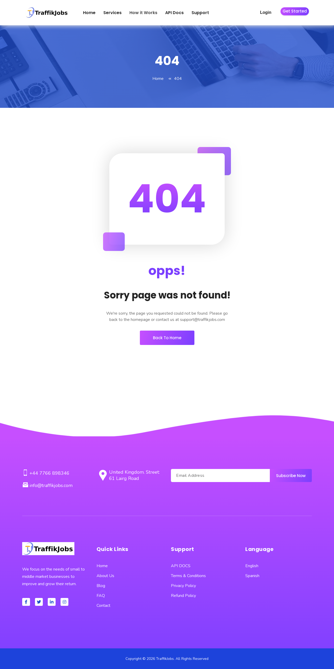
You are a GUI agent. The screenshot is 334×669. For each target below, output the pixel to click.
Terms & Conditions (188, 576)
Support (200, 13)
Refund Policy (183, 595)
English (251, 566)
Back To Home (167, 338)
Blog (101, 586)
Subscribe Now (291, 475)
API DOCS (180, 566)
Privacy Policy (183, 586)
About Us (105, 576)
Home (89, 13)
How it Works (143, 13)
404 (178, 78)
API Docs (174, 13)
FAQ (101, 595)
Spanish (252, 576)
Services (112, 13)
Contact (103, 605)
